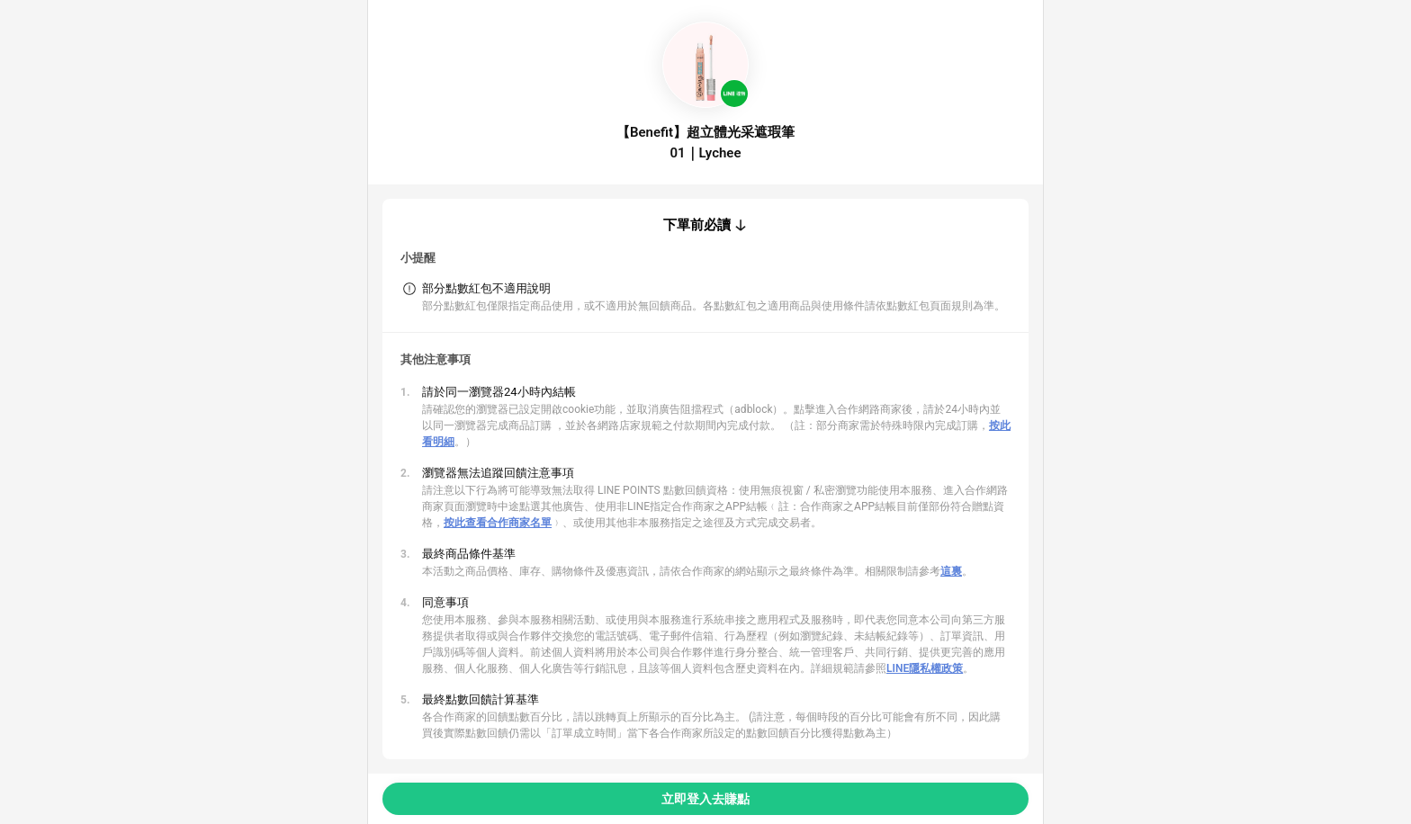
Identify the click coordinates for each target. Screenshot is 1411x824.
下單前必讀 (697, 225)
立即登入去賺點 (705, 799)
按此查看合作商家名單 (498, 522)
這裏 (951, 571)
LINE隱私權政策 (924, 668)
